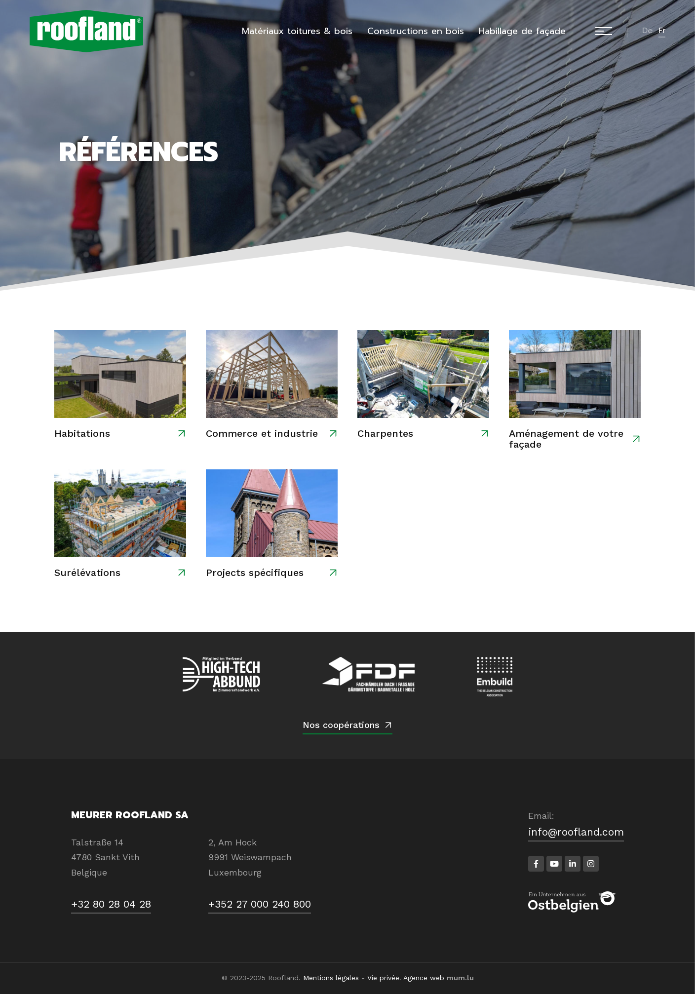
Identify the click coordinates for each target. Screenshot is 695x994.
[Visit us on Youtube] (554, 864)
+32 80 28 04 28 (111, 904)
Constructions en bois (415, 31)
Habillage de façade (522, 31)
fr (661, 31)
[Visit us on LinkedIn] (572, 864)
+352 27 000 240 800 (259, 904)
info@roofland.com (576, 832)
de (647, 31)
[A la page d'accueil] (86, 31)
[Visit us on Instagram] (591, 864)
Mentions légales (331, 978)
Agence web (423, 978)
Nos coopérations (341, 725)
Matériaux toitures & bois (297, 31)
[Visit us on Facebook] (536, 864)
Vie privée (383, 978)
